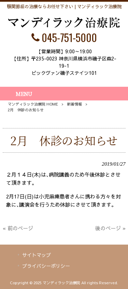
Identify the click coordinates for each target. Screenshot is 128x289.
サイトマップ (36, 254)
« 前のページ (18, 228)
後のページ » (110, 228)
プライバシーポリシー (46, 265)
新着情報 (74, 104)
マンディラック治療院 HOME (33, 104)
